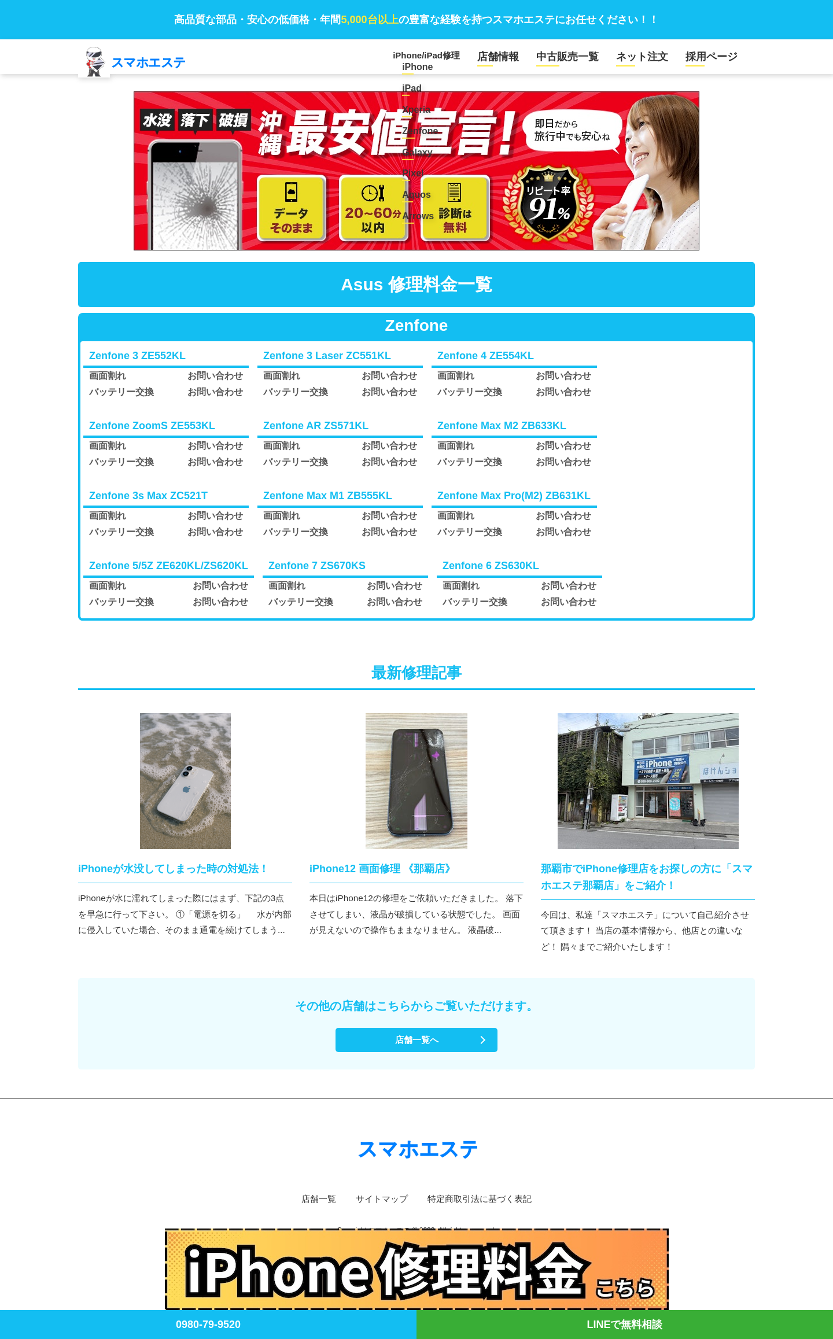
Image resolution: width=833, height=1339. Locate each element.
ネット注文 (655, 60)
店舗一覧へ (416, 1048)
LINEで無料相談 (624, 1324)
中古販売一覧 (590, 60)
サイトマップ (379, 1208)
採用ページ (716, 60)
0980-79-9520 (208, 1324)
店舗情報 (529, 60)
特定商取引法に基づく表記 (482, 1208)
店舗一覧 (313, 1208)
